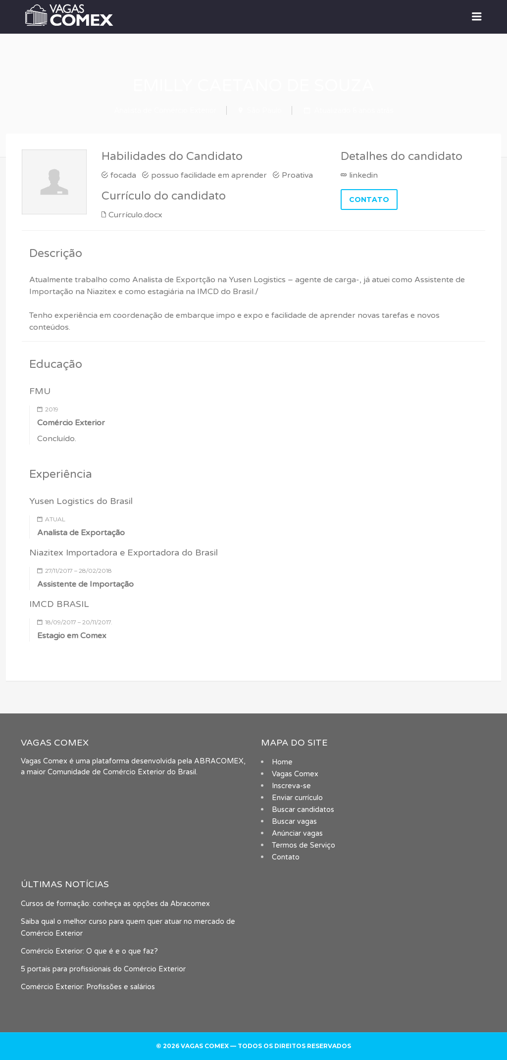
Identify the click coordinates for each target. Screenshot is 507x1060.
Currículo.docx (135, 215)
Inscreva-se (291, 786)
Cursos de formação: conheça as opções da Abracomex (115, 904)
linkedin (363, 175)
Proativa (297, 175)
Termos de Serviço (303, 845)
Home (282, 762)
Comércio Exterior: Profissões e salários (88, 987)
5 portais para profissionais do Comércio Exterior (103, 969)
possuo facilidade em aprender (209, 175)
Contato (286, 857)
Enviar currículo (297, 798)
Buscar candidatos (303, 810)
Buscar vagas (294, 821)
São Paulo (264, 110)
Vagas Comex (295, 774)
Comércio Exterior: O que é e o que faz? (89, 951)
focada (123, 175)
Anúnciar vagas (297, 833)
